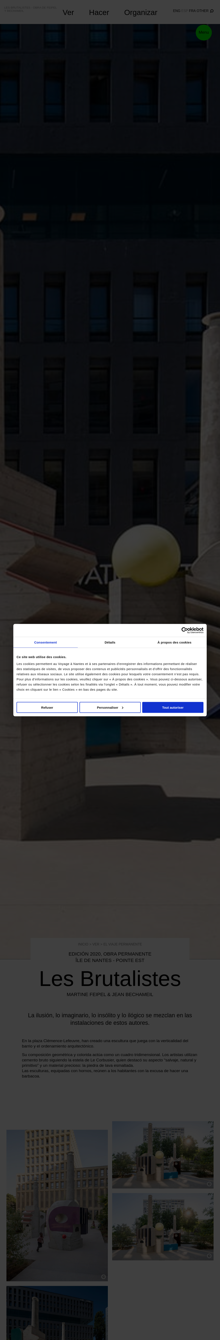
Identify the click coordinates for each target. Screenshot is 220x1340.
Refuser (47, 707)
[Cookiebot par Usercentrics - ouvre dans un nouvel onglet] (184, 630)
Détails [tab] (110, 642)
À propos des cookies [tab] (174, 642)
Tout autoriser (173, 707)
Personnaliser (110, 707)
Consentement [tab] (45, 642)
